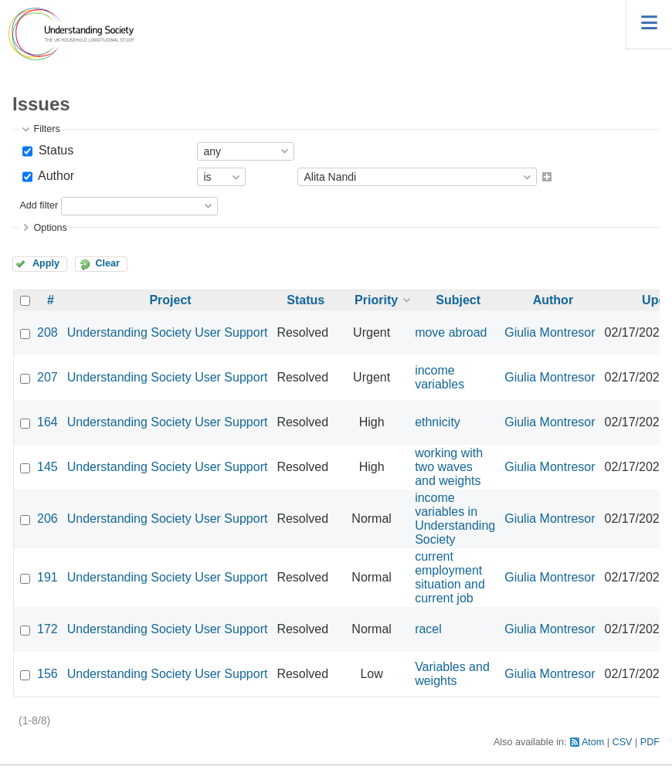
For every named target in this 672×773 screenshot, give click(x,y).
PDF (650, 742)
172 (47, 629)
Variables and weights (452, 673)
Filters (46, 129)
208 (47, 332)
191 (47, 577)
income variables (439, 377)
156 (47, 673)
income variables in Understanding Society (455, 518)
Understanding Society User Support (167, 332)
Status (54, 150)
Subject (458, 300)
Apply (45, 263)
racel (428, 629)
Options (49, 227)
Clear (107, 263)
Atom (593, 742)
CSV (623, 742)
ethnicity (437, 422)
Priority (376, 300)
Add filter (38, 205)
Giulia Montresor (549, 332)
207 (47, 377)
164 (47, 422)
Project (170, 300)
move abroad (451, 332)
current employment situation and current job (450, 577)
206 (47, 518)
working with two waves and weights (449, 466)
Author (54, 175)
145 (47, 466)
